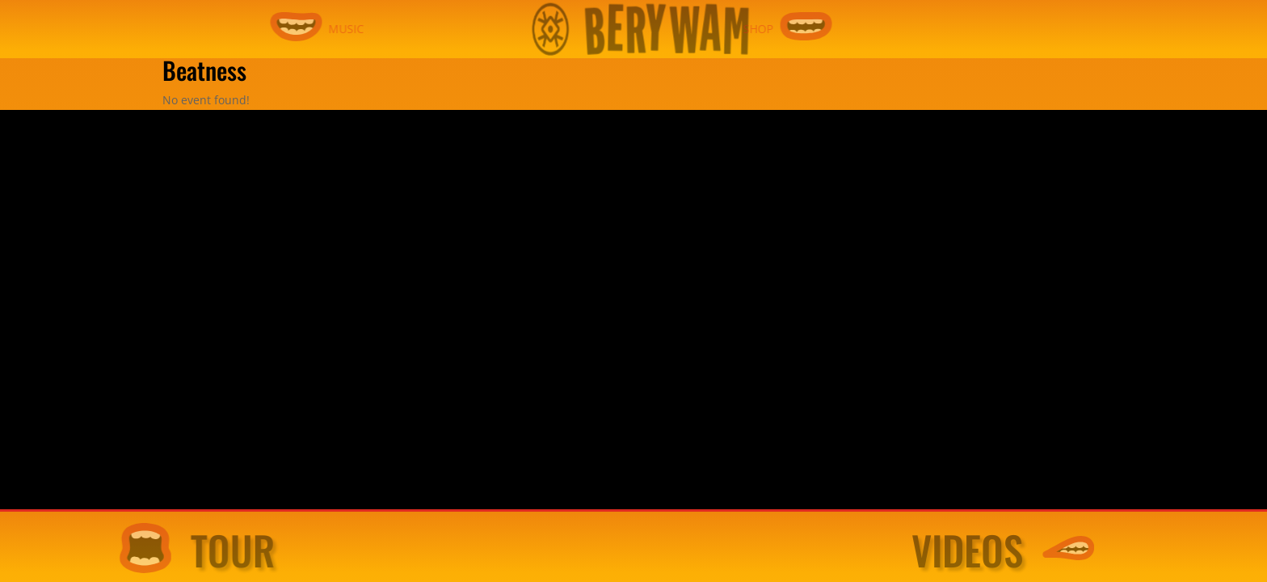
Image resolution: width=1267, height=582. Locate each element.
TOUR (242, 550)
